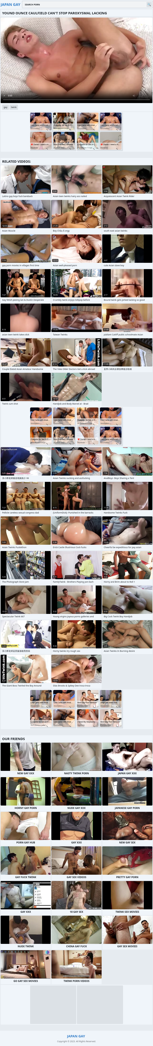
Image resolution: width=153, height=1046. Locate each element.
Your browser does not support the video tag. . (76, 60)
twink (14, 107)
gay (5, 107)
